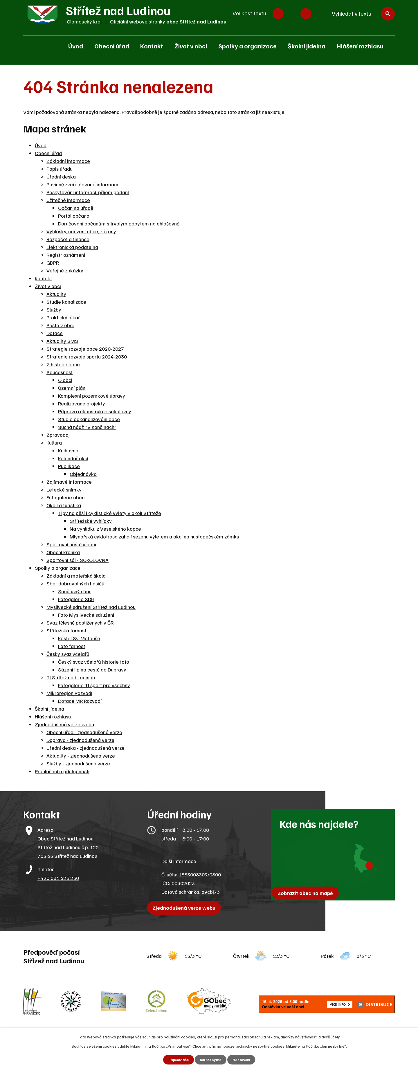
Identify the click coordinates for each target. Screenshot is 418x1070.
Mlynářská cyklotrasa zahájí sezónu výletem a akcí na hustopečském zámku (154, 536)
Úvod (75, 46)
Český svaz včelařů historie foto (93, 661)
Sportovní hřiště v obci (71, 544)
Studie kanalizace (66, 302)
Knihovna (68, 450)
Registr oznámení (65, 255)
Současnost (59, 372)
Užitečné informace (68, 200)
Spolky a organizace (247, 46)
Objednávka (83, 474)
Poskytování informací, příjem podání (87, 192)
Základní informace (68, 161)
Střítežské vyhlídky (91, 521)
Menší (278, 13)
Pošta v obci (60, 325)
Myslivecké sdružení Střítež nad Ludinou (91, 607)
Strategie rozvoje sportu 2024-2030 (86, 356)
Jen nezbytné (211, 1059)
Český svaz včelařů (67, 654)
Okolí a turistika (63, 505)
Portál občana (73, 215)
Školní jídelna (306, 46)
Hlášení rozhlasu (360, 46)
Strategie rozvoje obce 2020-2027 (85, 348)
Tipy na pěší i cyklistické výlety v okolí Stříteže (109, 513)
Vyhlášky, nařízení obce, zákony (81, 231)
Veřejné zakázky (64, 270)
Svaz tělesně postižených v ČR (79, 622)
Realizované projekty (81, 403)
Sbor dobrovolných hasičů (75, 583)
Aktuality (56, 294)
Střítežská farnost (66, 630)
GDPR (52, 262)
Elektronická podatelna (72, 247)
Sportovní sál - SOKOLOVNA (77, 560)
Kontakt (151, 46)
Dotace (54, 333)
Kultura (54, 442)
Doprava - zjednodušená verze (80, 740)
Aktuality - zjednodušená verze (80, 755)
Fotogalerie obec (65, 497)
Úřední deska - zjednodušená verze (85, 748)
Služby (53, 309)
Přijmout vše (176, 1059)
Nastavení (244, 1059)
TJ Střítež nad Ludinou (70, 677)
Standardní (292, 13)
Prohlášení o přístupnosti (62, 771)
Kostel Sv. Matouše (79, 638)
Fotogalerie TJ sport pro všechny (94, 685)
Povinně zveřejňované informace (83, 184)
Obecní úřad (111, 46)
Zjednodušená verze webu (64, 724)
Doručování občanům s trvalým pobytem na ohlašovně (118, 223)
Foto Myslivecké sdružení (86, 615)
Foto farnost (71, 646)
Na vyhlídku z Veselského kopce (105, 528)
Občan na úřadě (75, 208)
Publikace (69, 466)
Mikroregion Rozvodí (69, 693)
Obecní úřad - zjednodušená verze (84, 732)
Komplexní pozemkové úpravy (91, 395)
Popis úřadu (59, 168)
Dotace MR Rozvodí (80, 701)
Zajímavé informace (69, 481)
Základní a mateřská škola (76, 575)
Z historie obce (63, 364)
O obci (65, 380)
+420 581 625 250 (58, 878)
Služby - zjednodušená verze (78, 763)
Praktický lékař (63, 317)
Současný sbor (74, 591)
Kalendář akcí (73, 458)
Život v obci (190, 46)
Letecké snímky (64, 489)
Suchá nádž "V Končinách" (87, 427)
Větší (305, 13)
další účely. (331, 1035)
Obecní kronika (63, 552)
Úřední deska (61, 176)
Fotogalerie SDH (76, 599)
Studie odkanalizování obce (89, 419)
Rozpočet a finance (67, 239)
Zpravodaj (58, 435)
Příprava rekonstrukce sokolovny (94, 411)
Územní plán (71, 388)
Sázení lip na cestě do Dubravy (92, 669)
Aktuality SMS (62, 341)
